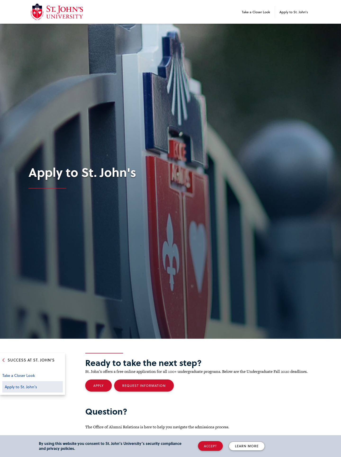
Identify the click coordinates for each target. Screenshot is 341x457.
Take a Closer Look (256, 11)
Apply (98, 385)
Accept (210, 445)
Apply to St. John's (293, 11)
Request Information (144, 385)
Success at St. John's (31, 360)
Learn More (247, 445)
